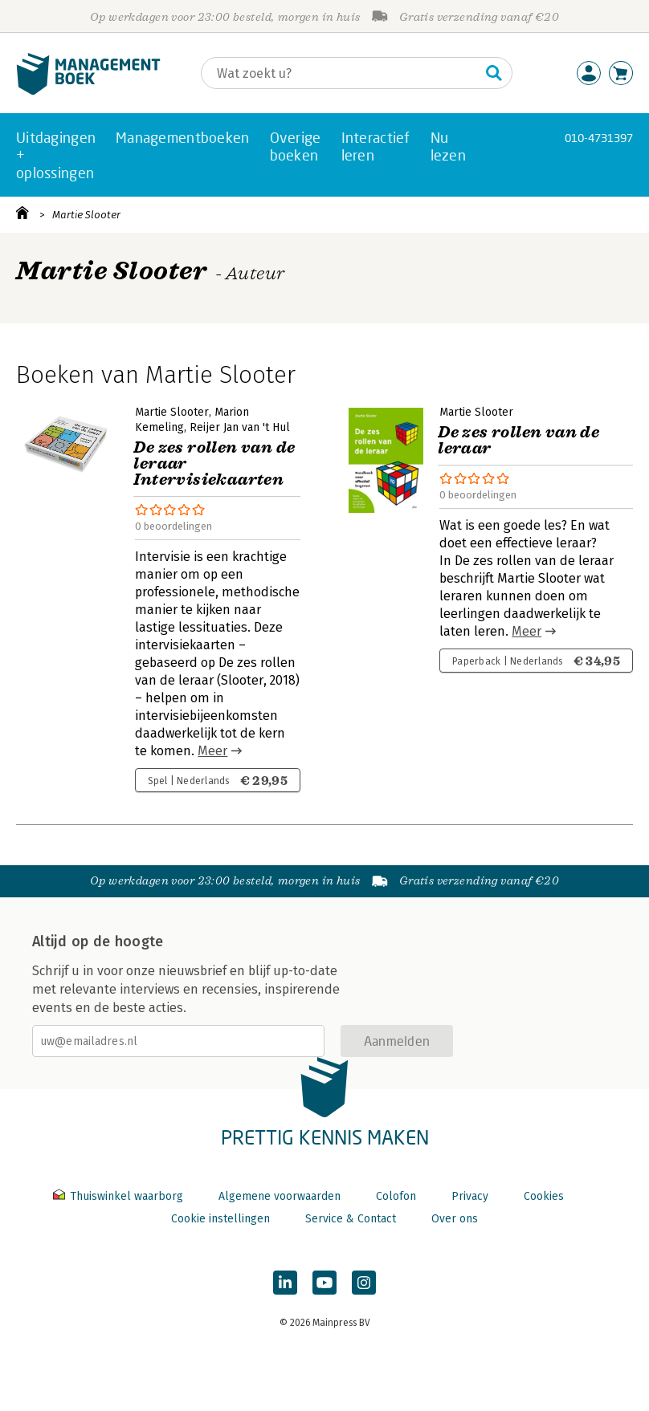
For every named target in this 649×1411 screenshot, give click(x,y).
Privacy (469, 1196)
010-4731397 (599, 137)
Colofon (396, 1196)
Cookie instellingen (220, 1219)
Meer (212, 750)
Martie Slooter (86, 215)
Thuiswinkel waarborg (119, 1196)
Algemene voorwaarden (279, 1196)
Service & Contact (350, 1219)
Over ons (454, 1219)
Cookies (544, 1196)
